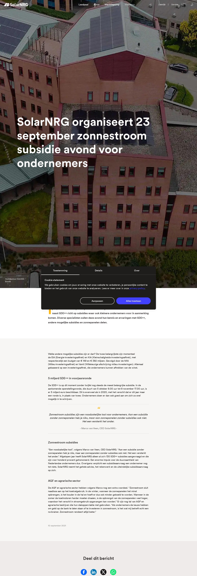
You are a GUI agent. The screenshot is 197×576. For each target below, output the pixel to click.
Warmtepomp (112, 4)
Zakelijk (161, 4)
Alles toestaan (133, 301)
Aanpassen (97, 301)
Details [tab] (98, 270)
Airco (96, 4)
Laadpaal (83, 4)
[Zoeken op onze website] (186, 5)
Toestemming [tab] (60, 270)
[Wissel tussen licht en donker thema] (192, 5)
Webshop (130, 4)
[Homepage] (16, 4)
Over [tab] (136, 270)
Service (174, 4)
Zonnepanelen (65, 4)
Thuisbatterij (45, 4)
